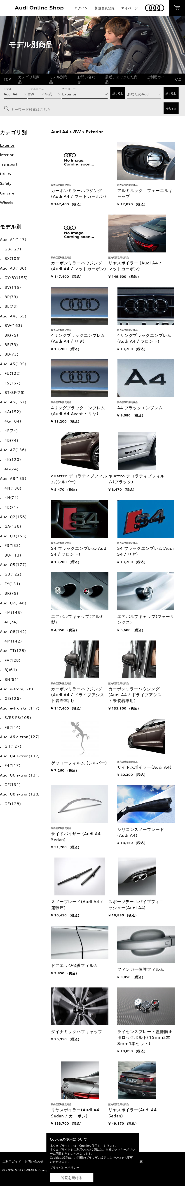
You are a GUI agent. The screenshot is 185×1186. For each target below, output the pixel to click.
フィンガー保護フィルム (140, 969)
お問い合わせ (86, 79)
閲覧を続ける (71, 1178)
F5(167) (13, 383)
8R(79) (11, 593)
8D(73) (12, 354)
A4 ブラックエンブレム (140, 407)
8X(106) (13, 258)
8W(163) (13, 325)
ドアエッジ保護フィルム (74, 965)
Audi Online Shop (39, 8)
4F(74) (11, 430)
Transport (8, 164)
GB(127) (13, 249)
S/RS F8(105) (18, 717)
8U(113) (13, 555)
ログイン (81, 8)
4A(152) (13, 411)
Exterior (7, 145)
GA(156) (13, 526)
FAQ (177, 79)
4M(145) (13, 612)
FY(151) (12, 584)
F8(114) (13, 727)
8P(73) (11, 297)
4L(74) (11, 622)
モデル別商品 (58, 79)
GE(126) (13, 698)
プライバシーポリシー (64, 1167)
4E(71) (11, 507)
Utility (5, 174)
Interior (7, 155)
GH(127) (13, 746)
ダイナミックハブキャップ (76, 1031)
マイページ (129, 8)
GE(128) (13, 804)
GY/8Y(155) (16, 277)
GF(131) (13, 784)
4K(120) (13, 459)
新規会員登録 (105, 8)
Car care (7, 193)
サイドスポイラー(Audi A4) (144, 767)
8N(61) (12, 679)
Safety (5, 183)
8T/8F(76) (15, 392)
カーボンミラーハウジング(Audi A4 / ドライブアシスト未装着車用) (135, 695)
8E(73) (11, 344)
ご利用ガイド (156, 79)
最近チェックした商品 (121, 79)
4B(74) (11, 440)
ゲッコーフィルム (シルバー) (79, 763)
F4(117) (13, 765)
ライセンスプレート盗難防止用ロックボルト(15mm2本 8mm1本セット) (145, 1037)
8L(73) (11, 306)
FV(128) (13, 660)
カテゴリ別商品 (29, 79)
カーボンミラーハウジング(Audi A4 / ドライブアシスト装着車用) (77, 695)
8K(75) (11, 335)
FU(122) (13, 373)
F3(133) (13, 545)
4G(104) (13, 421)
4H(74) (12, 497)
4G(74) (12, 469)
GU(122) (13, 574)
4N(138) (13, 488)
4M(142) (13, 641)
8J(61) (11, 670)
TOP (7, 79)
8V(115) (13, 287)
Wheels (6, 202)
